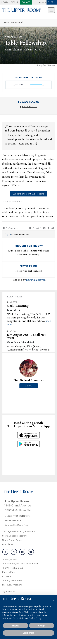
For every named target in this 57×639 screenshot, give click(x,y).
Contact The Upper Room (17, 525)
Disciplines (7, 544)
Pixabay (50, 65)
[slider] (15, 84)
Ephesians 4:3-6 (28, 106)
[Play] (9, 84)
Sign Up (15, 2)
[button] (53, 599)
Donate (26, 2)
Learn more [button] (28, 633)
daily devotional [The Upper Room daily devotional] (18, 531)
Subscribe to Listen (28, 77)
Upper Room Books (12, 540)
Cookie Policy (34, 618)
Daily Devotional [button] (12, 22)
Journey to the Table (12, 580)
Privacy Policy (19, 618)
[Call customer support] (13, 520)
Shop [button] (51, 2)
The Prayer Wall (9, 559)
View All (28, 385)
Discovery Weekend (12, 585)
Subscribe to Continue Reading (28, 194)
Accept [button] (41, 625)
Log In (5, 2)
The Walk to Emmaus (12, 568)
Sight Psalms (8, 591)
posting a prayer (35, 279)
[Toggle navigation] (51, 10)
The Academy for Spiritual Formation (20, 563)
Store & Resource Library (14, 536)
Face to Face (8, 572)
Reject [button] (15, 625)
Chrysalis (6, 576)
